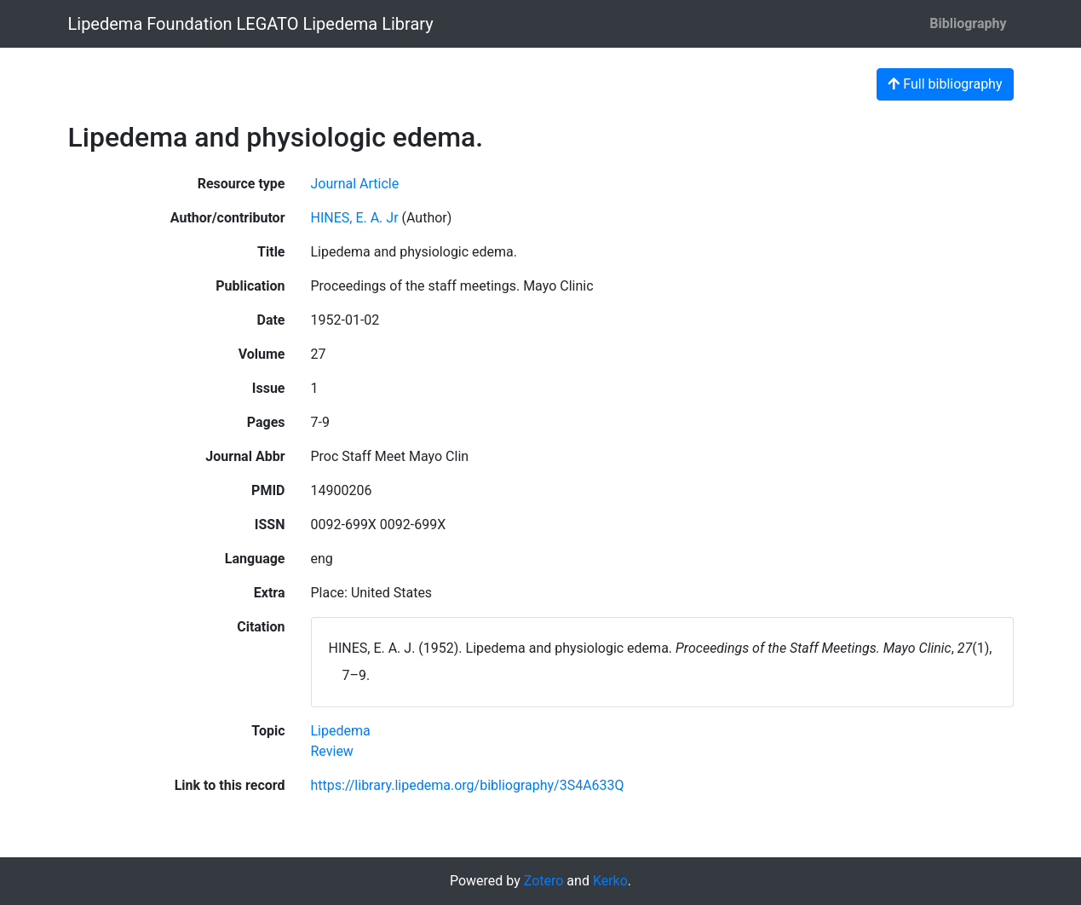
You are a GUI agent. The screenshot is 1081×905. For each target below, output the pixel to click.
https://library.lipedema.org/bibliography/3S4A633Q (467, 785)
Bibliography (967, 23)
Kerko (610, 881)
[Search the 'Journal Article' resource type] (355, 184)
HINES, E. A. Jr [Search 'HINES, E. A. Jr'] (355, 218)
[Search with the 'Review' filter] (332, 751)
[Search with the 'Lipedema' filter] (341, 731)
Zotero (544, 881)
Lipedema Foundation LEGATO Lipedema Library (251, 24)
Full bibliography (945, 84)
